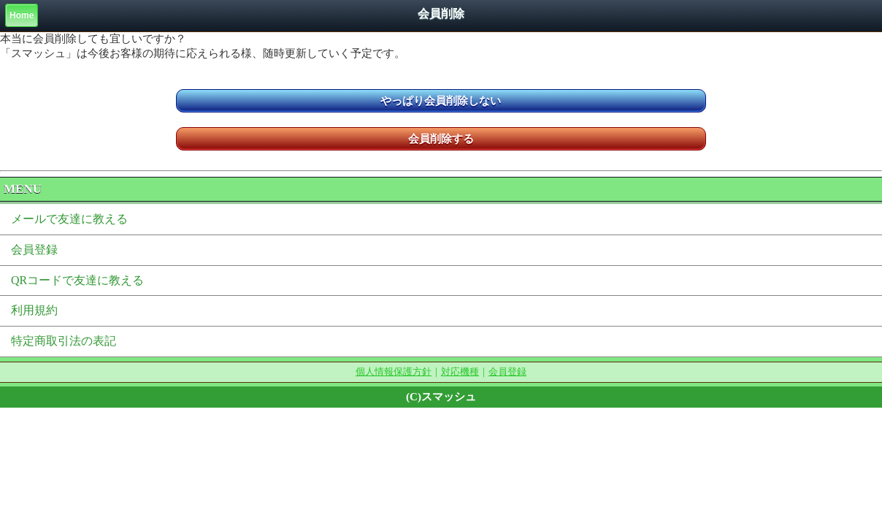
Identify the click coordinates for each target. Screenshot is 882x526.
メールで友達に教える (69, 219)
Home (21, 15)
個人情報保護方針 (394, 371)
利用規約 (34, 310)
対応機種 (460, 371)
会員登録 (34, 249)
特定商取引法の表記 (63, 341)
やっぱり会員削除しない (440, 101)
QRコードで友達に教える (77, 280)
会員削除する (441, 139)
